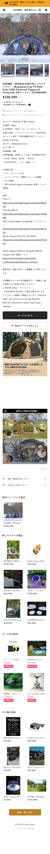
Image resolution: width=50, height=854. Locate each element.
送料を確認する (30, 111)
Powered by (25, 829)
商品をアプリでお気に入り (25, 326)
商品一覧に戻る (25, 812)
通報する (44, 469)
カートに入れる (25, 315)
